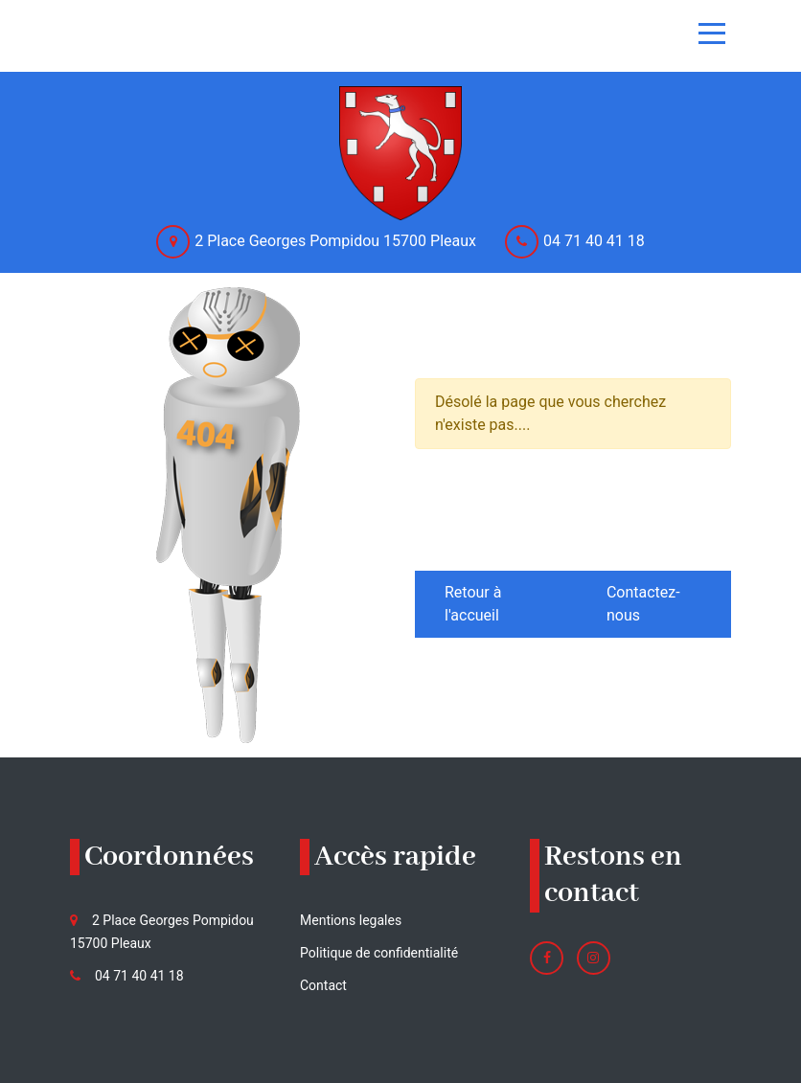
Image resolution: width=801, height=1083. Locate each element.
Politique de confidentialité (379, 952)
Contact (323, 985)
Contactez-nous (643, 603)
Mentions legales (350, 920)
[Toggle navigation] (712, 33)
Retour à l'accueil (473, 603)
